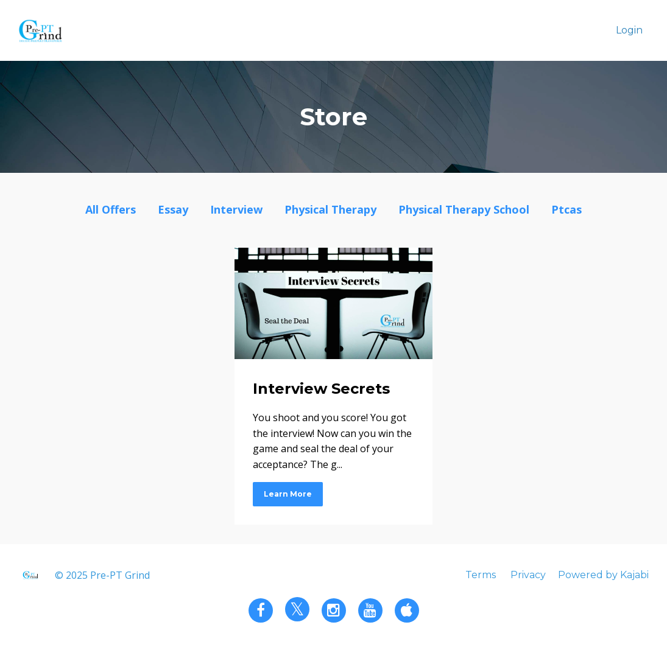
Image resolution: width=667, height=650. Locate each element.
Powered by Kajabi (603, 575)
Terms (480, 575)
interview (236, 209)
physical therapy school (463, 209)
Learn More (288, 493)
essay (173, 209)
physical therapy (330, 209)
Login (629, 30)
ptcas (566, 209)
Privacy (528, 575)
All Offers (110, 209)
